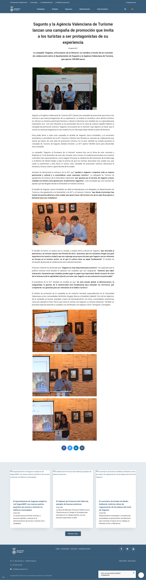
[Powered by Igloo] (3, 577)
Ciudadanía (41, 9)
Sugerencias (131, 2)
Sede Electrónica (46, 2)
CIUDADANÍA (65, 549)
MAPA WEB (122, 561)
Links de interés (103, 9)
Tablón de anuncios (62, 2)
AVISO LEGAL (132, 561)
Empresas (69, 9)
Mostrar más (73, 534)
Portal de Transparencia (18, 2)
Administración (85, 9)
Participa (33, 2)
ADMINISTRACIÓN (84, 549)
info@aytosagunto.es (20, 569)
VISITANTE (73, 549)
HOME (58, 549)
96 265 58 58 (17, 565)
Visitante (55, 9)
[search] (125, 9)
